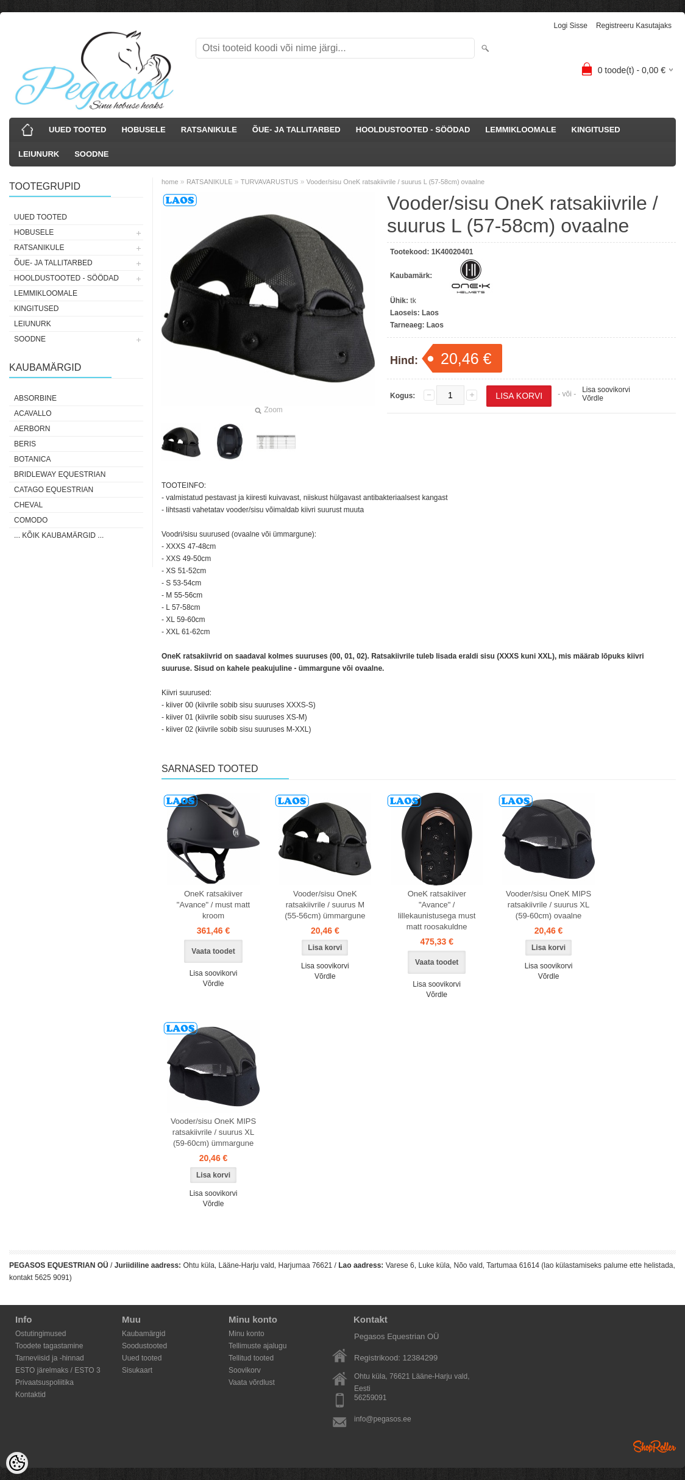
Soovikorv (245, 1370)
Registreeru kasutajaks (634, 25)
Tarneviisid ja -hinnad (49, 1358)
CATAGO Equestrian (53, 489)
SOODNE (91, 154)
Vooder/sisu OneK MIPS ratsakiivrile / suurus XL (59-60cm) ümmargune (213, 1132)
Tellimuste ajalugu (257, 1346)
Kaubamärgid (143, 1333)
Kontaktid (30, 1394)
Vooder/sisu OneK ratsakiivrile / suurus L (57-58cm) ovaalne (395, 181)
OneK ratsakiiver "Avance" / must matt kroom (213, 904)
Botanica (32, 459)
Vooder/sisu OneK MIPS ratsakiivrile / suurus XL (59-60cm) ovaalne (548, 904)
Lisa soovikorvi (606, 389)
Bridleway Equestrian (59, 474)
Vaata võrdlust (252, 1382)
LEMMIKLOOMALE (520, 129)
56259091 (370, 1397)
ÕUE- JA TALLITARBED (296, 129)
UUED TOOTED (77, 129)
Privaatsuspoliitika (44, 1382)
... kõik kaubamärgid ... (59, 535)
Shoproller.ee (654, 1446)
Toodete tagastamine (49, 1346)
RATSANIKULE (209, 129)
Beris (25, 444)
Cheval (28, 505)
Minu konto (246, 1333)
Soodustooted (144, 1346)
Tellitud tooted (251, 1358)
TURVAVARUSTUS (270, 181)
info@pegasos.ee (382, 1419)
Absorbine (35, 398)
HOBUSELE (143, 129)
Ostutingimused (40, 1333)
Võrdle (592, 398)
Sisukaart (137, 1370)
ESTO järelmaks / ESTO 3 (58, 1370)
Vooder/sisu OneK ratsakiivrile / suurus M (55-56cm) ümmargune (325, 904)
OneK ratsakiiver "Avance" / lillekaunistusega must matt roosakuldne (436, 910)
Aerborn (32, 428)
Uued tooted (141, 1358)
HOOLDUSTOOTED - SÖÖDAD (413, 129)
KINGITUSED (596, 129)
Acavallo (33, 413)
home (170, 181)
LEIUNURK (38, 154)
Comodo (31, 520)
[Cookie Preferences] (17, 1463)
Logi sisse (570, 25)
